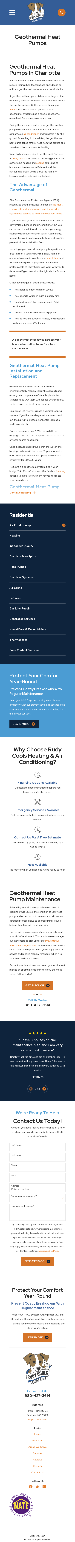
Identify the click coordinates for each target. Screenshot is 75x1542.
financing (60, 471)
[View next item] (44, 1089)
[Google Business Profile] (37, 1486)
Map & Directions (37, 1419)
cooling (40, 163)
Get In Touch (37, 985)
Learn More (24, 724)
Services (37, 1453)
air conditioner (31, 134)
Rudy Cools (18, 158)
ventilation (52, 258)
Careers (37, 1466)
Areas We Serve (37, 1447)
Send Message (37, 1261)
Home (37, 1434)
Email (13, 1175)
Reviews (37, 1459)
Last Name (16, 1155)
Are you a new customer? (24, 1196)
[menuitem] (35, 525)
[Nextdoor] (44, 1486)
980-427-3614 (37, 1004)
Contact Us (37, 1472)
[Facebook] (30, 1486)
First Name (16, 1145)
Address (15, 1186)
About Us (37, 1440)
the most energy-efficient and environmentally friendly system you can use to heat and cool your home (36, 209)
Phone (14, 1165)
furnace (13, 109)
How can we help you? (22, 1206)
